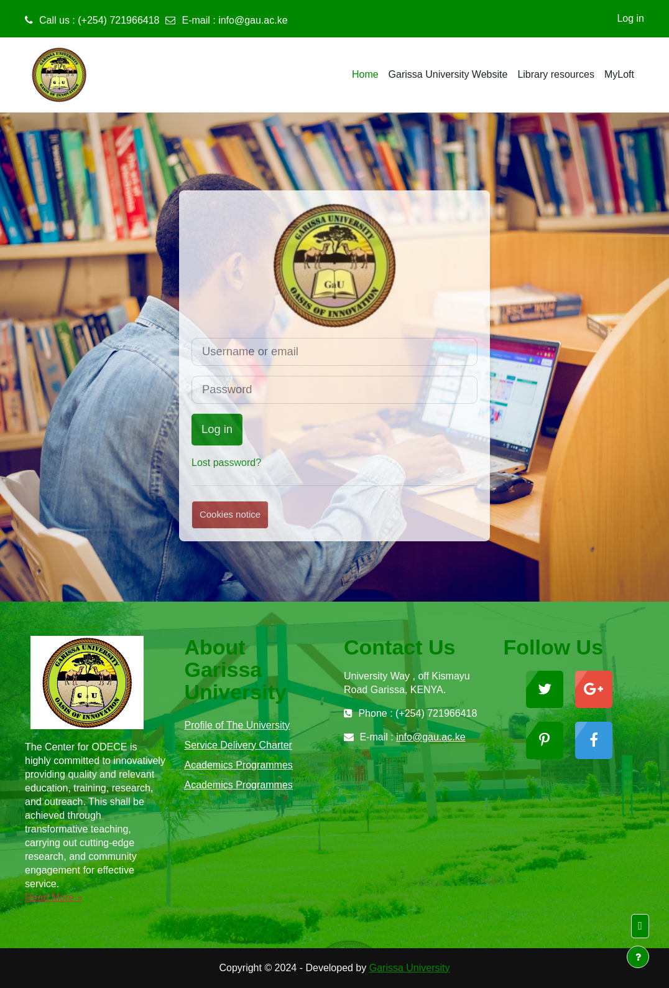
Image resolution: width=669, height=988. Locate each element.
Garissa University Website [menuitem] (448, 74)
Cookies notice (230, 514)
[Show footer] (638, 957)
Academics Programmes (239, 765)
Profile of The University (237, 725)
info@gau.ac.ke (252, 20)
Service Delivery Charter (238, 745)
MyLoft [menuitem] (619, 74)
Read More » (54, 897)
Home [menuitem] (365, 74)
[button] (640, 926)
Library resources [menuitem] (555, 74)
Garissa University (409, 967)
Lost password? (226, 462)
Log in (630, 18)
